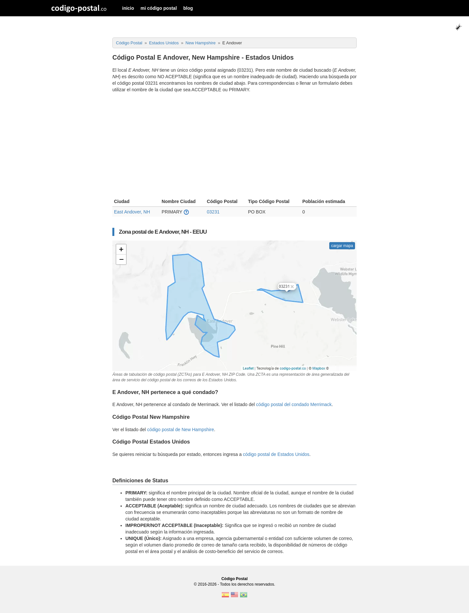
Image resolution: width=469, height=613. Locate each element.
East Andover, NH (132, 211)
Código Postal (234, 579)
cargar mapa (342, 245)
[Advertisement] (234, 146)
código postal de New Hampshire (180, 429)
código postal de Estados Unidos (276, 454)
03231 (213, 211)
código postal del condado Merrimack (294, 404)
